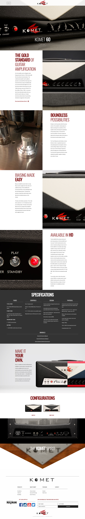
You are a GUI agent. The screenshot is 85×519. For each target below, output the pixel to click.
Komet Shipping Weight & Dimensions (42, 341)
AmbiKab (19, 494)
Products (19, 487)
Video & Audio (32, 491)
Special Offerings (33, 492)
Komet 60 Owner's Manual (42, 335)
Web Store (44, 492)
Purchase (44, 487)
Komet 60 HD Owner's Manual (42, 338)
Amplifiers (19, 491)
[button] (15, 3)
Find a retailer (42, 453)
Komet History (33, 494)
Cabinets (19, 492)
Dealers (44, 491)
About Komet (33, 487)
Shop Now (42, 44)
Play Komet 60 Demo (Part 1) (22, 101)
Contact (57, 487)
